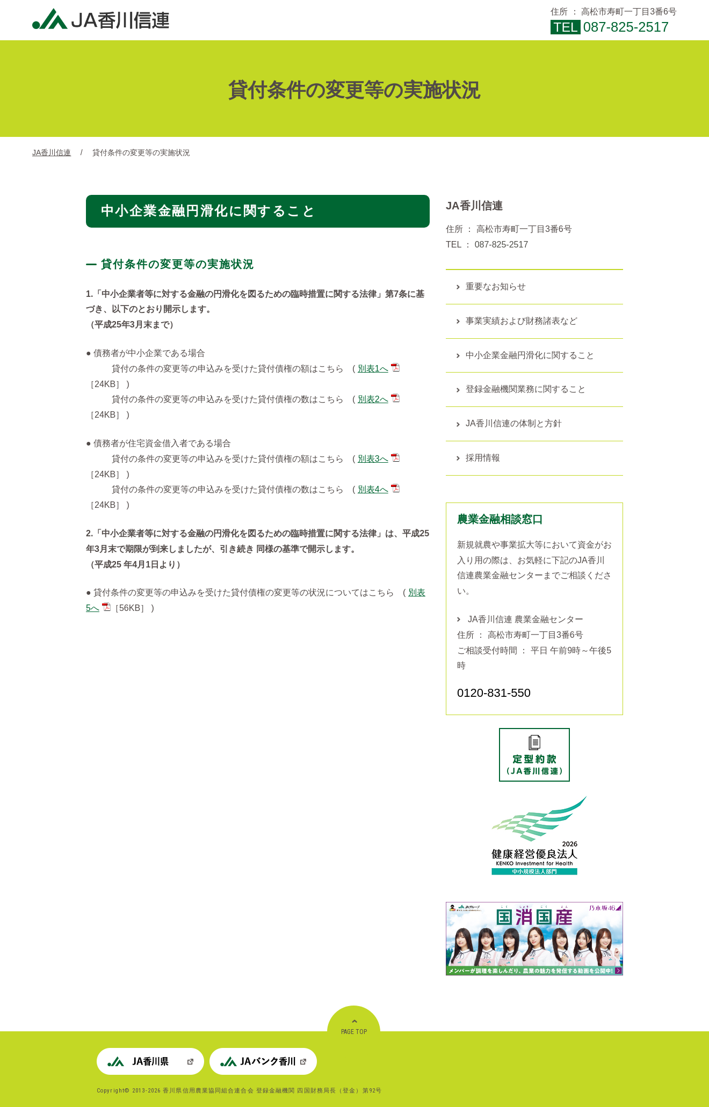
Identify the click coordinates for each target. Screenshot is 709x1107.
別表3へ (379, 458)
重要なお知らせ (496, 286)
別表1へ (379, 368)
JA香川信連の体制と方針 (514, 423)
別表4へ (379, 489)
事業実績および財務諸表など (521, 320)
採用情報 (483, 457)
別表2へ (379, 399)
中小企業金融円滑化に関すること (530, 355)
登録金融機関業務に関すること (526, 389)
